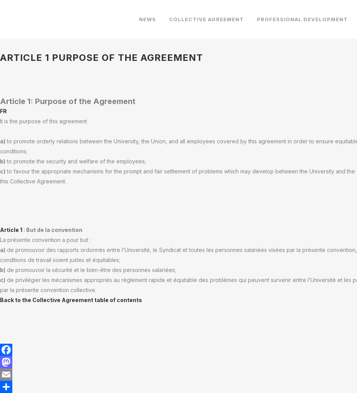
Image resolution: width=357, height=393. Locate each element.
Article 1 (11, 230)
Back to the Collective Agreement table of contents (71, 300)
